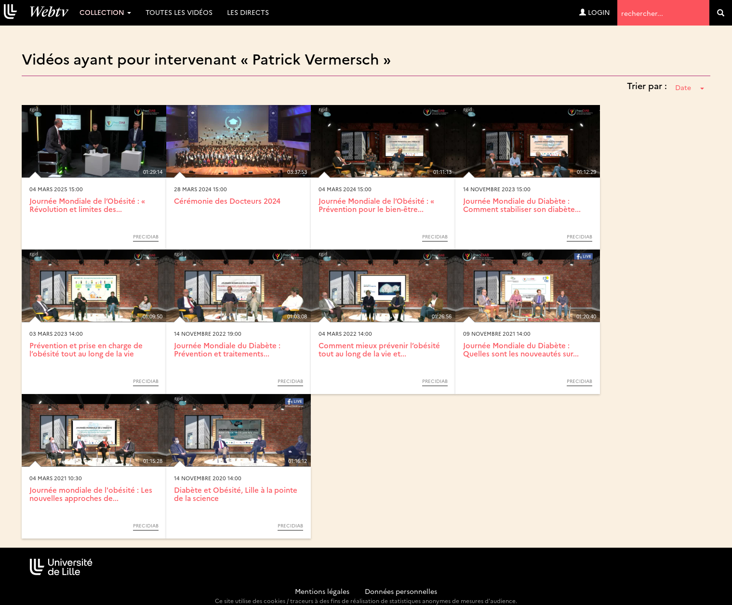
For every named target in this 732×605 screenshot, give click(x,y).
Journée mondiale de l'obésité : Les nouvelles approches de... (90, 494)
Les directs (248, 12)
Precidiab (146, 236)
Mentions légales (322, 591)
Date (689, 87)
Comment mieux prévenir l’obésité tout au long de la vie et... (379, 349)
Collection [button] (105, 12)
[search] (720, 13)
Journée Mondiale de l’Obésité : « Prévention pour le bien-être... (376, 205)
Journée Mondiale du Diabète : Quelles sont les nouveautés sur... (521, 349)
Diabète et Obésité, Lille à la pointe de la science (235, 494)
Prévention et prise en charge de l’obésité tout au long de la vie (86, 349)
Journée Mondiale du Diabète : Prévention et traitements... (227, 349)
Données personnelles (401, 591)
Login (594, 12)
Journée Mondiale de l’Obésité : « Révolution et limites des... (87, 205)
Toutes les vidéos (179, 12)
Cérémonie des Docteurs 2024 (227, 201)
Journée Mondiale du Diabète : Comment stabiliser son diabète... (522, 205)
